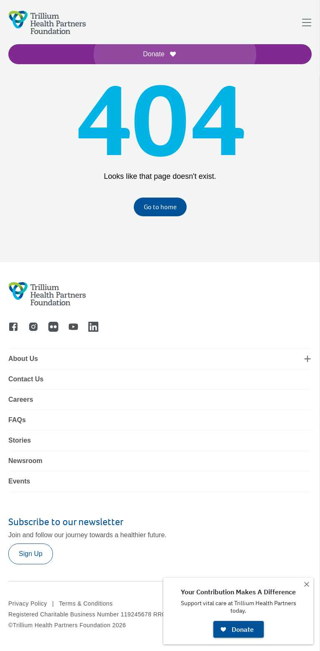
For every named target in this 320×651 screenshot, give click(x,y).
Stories (19, 440)
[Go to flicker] (53, 327)
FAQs (17, 419)
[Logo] (47, 22)
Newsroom (25, 460)
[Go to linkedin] (93, 327)
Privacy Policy (27, 603)
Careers (20, 399)
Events (19, 481)
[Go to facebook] (13, 327)
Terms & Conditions (85, 603)
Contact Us (25, 379)
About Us (23, 358)
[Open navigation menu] (307, 23)
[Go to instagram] (33, 327)
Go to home (160, 207)
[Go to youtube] (73, 327)
